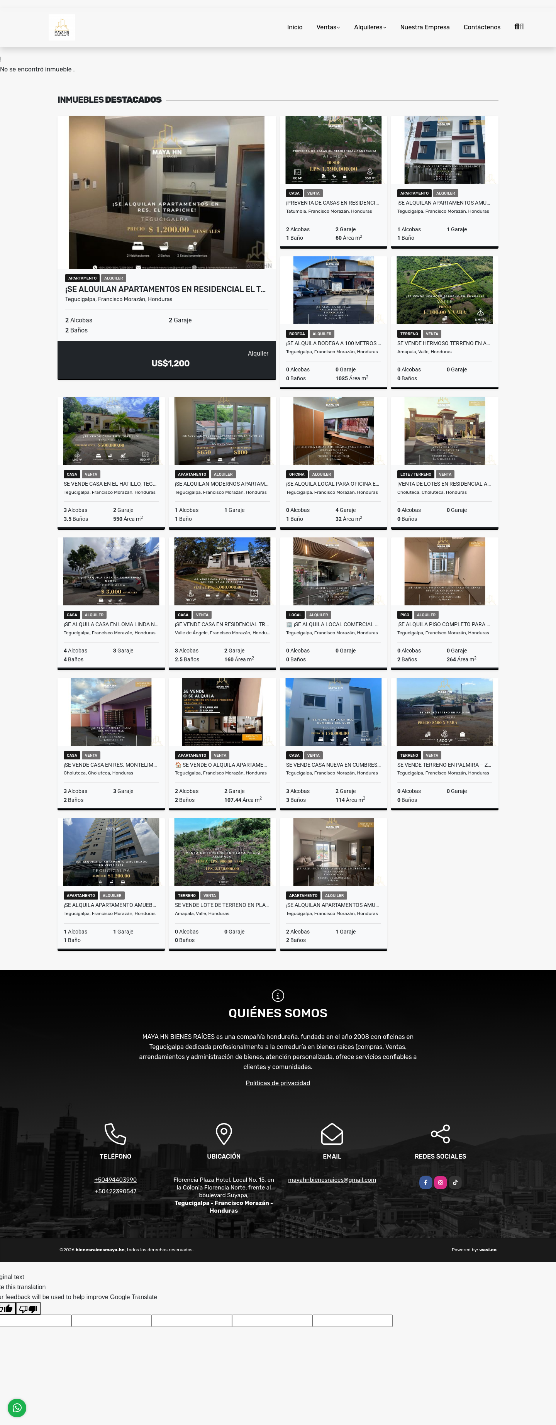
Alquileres (368, 27)
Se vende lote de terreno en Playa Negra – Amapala (222, 905)
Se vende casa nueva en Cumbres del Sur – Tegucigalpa (333, 765)
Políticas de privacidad (278, 1083)
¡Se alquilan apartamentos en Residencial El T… (165, 289)
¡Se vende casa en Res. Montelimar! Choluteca (111, 765)
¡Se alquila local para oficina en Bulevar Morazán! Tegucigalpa (333, 484)
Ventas (326, 27)
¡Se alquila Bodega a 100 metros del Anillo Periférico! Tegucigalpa (333, 343)
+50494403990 (115, 1179)
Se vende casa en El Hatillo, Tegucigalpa (111, 484)
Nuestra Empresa (425, 27)
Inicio (295, 27)
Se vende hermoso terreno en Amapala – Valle (444, 343)
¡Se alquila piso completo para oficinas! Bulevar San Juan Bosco (444, 624)
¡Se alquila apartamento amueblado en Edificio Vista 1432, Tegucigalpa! (111, 905)
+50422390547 (115, 1191)
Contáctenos (482, 27)
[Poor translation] (28, 1308)
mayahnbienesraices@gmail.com (332, 1179)
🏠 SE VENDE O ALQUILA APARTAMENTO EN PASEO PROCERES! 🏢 (222, 765)
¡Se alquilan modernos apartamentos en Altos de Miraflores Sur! (222, 484)
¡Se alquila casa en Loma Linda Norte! (111, 624)
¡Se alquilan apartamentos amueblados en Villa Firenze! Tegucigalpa (333, 905)
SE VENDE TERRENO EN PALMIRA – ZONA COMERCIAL (444, 765)
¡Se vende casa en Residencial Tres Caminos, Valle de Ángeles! (222, 624)
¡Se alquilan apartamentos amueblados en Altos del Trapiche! (444, 203)
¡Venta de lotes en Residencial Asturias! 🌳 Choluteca (444, 484)
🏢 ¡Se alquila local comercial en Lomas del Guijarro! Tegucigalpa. (333, 624)
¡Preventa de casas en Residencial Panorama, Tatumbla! (333, 203)
